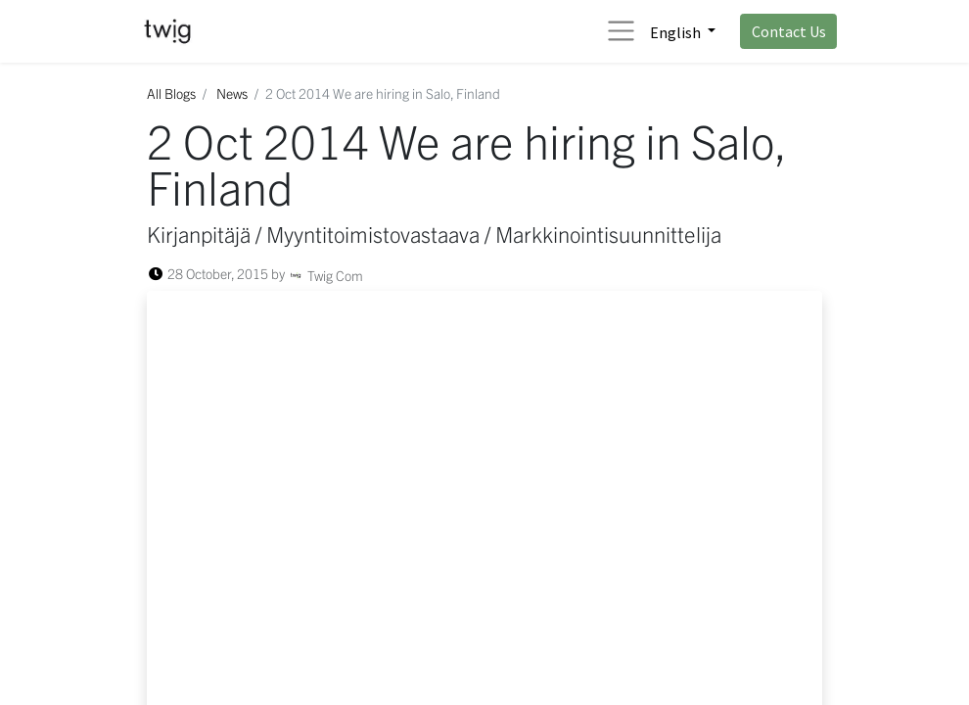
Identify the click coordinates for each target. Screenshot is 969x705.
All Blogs (171, 93)
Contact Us (789, 31)
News (232, 93)
